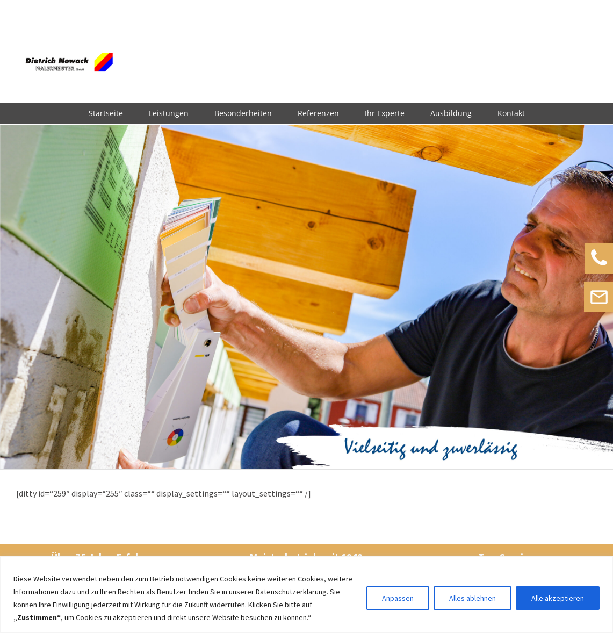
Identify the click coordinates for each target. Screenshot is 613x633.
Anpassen (398, 598)
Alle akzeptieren (557, 598)
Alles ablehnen (472, 598)
